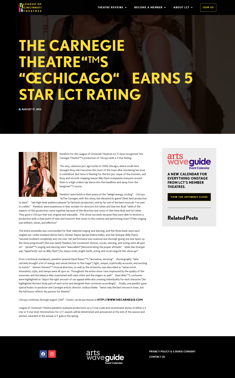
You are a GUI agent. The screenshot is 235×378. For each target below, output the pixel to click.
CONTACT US (157, 356)
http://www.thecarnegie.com (120, 299)
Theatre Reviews (112, 7)
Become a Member (150, 7)
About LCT (183, 7)
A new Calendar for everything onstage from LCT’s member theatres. (188, 180)
